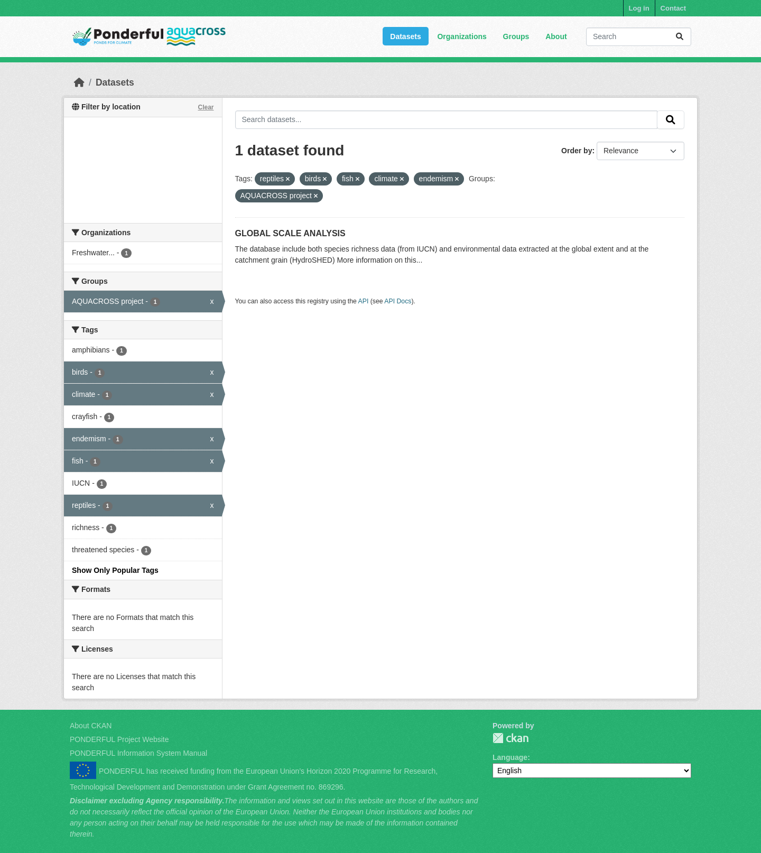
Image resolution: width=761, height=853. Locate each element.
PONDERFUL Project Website (119, 739)
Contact (673, 8)
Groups (516, 36)
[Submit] (679, 36)
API (363, 301)
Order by (576, 150)
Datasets (405, 36)
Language (510, 757)
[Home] (79, 82)
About (556, 36)
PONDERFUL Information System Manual (138, 753)
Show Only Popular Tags (115, 570)
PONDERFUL (510, 738)
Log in (639, 8)
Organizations (461, 36)
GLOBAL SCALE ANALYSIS (290, 233)
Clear (206, 107)
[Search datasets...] (638, 36)
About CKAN (91, 725)
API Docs (397, 301)
